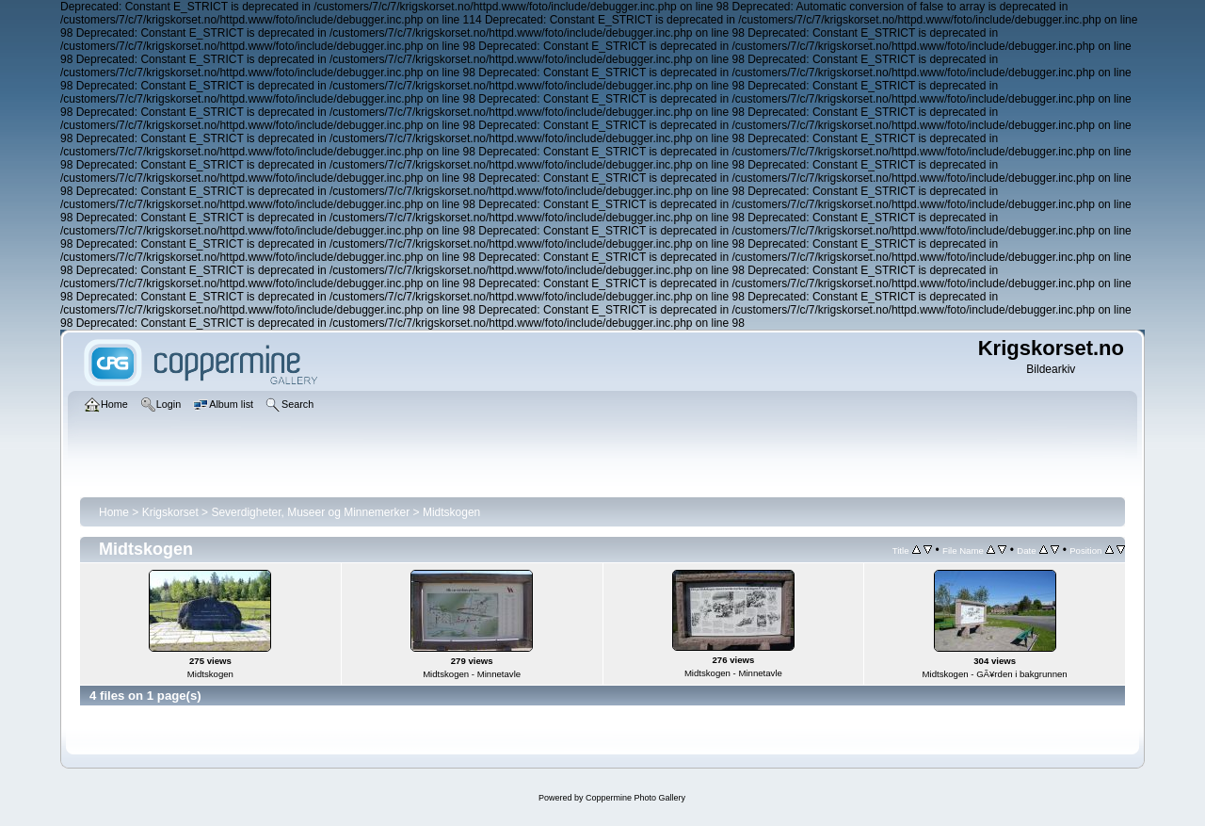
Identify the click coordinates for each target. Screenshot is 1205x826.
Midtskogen (451, 512)
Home (114, 512)
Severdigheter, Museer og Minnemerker (310, 512)
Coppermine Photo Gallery (635, 797)
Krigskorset (170, 512)
